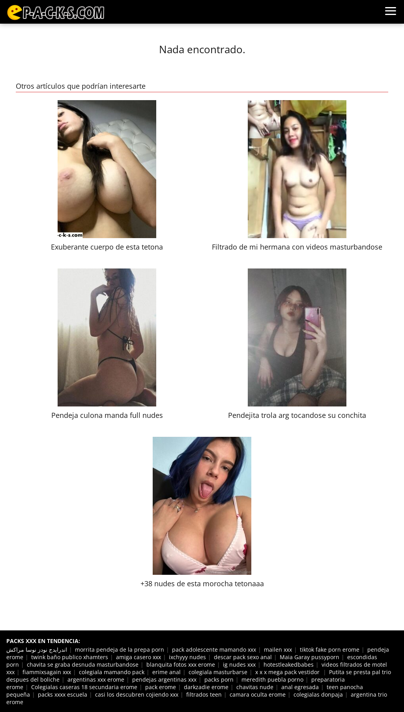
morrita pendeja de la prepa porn (119, 649)
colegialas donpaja (318, 694)
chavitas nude (254, 687)
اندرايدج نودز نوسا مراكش (36, 649)
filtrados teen (204, 694)
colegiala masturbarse (218, 672)
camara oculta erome (258, 694)
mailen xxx (278, 649)
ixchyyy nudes (187, 657)
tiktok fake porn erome (329, 649)
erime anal (166, 672)
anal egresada (300, 687)
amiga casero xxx (138, 657)
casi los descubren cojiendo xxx (136, 694)
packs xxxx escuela (62, 694)
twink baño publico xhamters (69, 657)
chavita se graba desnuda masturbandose (82, 664)
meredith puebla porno (272, 679)
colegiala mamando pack (111, 672)
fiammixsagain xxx (46, 672)
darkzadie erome (206, 687)
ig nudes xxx (239, 664)
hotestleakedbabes (289, 664)
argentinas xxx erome (95, 679)
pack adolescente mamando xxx (214, 649)
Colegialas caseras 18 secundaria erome (84, 687)
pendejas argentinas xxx (164, 679)
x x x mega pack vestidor (288, 672)
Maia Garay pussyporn (309, 657)
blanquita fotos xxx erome (180, 664)
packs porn (219, 679)
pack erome (160, 687)
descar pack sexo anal (243, 657)
